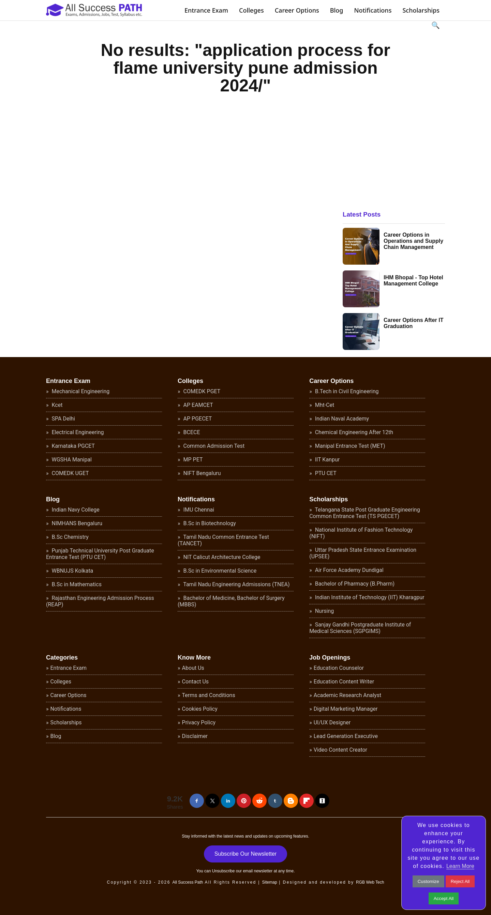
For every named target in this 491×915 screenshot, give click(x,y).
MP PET (192, 459)
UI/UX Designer (332, 722)
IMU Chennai (198, 509)
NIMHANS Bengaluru (76, 523)
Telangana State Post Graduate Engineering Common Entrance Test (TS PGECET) (364, 512)
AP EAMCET (197, 405)
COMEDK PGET (201, 391)
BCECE (191, 432)
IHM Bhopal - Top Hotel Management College (413, 280)
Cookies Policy (200, 709)
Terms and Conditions (208, 695)
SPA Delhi (62, 418)
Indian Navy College (75, 509)
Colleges (251, 10)
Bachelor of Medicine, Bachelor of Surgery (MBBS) (231, 601)
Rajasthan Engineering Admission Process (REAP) (100, 601)
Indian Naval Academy (341, 418)
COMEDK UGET (69, 473)
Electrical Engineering (77, 432)
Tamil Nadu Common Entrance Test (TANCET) (223, 540)
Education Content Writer (344, 681)
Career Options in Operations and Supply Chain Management (413, 241)
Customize (428, 881)
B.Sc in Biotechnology (209, 523)
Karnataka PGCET (72, 446)
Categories (62, 657)
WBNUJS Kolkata (71, 570)
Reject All (460, 881)
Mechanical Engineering (80, 391)
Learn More (460, 866)
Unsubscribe (223, 871)
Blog (336, 10)
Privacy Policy (199, 722)
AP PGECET (197, 418)
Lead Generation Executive (346, 736)
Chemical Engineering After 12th (353, 432)
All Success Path (187, 882)
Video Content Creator (340, 750)
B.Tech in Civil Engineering (346, 391)
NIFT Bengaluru (201, 473)
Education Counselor (339, 668)
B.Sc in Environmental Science (219, 570)
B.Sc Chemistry (69, 537)
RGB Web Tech (370, 882)
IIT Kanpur (327, 459)
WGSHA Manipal (71, 459)
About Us (193, 668)
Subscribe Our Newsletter (245, 854)
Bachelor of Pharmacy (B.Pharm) (354, 583)
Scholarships (421, 10)
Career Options (297, 10)
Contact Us (195, 681)
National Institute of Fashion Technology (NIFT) (361, 533)
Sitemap (269, 882)
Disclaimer (195, 736)
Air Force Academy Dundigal (349, 570)
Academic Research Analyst (347, 695)
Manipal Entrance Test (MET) (349, 446)
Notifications (372, 10)
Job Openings (329, 657)
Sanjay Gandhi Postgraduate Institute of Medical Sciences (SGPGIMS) (360, 627)
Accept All (444, 898)
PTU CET (325, 473)
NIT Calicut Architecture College (221, 557)
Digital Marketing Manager (346, 709)
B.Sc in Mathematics (76, 584)
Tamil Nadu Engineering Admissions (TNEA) (236, 584)
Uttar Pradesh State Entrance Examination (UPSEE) (362, 553)
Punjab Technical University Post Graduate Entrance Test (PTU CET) (100, 553)
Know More (194, 657)
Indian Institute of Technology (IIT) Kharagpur (369, 597)
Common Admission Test (213, 446)
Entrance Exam (206, 10)
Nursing (324, 611)
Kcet (56, 405)
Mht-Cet (324, 405)
